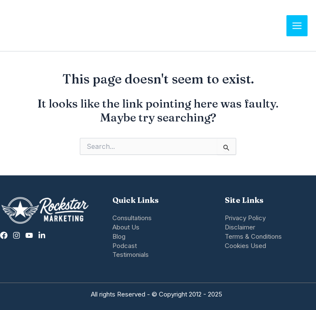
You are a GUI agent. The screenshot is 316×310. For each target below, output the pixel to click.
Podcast (124, 246)
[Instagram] (16, 235)
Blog (118, 236)
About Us (125, 227)
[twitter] (29, 235)
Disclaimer (240, 227)
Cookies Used (245, 246)
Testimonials (130, 255)
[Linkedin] (42, 235)
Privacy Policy (245, 218)
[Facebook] (4, 235)
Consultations (132, 218)
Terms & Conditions (253, 236)
